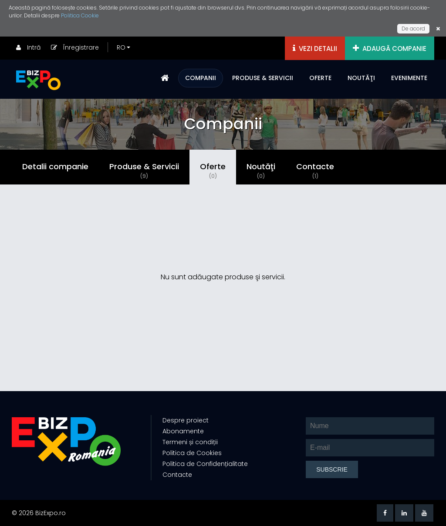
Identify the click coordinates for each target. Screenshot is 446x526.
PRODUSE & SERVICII (262, 78)
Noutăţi (261, 170)
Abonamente (183, 431)
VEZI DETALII (315, 48)
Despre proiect (185, 420)
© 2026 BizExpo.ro (39, 513)
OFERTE (320, 78)
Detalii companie (55, 166)
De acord (413, 28)
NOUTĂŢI (361, 78)
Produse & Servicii (144, 170)
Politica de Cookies (192, 453)
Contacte (315, 170)
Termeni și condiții (190, 442)
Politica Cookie (80, 15)
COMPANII (200, 78)
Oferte (213, 170)
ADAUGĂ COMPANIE (389, 48)
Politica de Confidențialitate (205, 463)
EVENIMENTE (409, 78)
